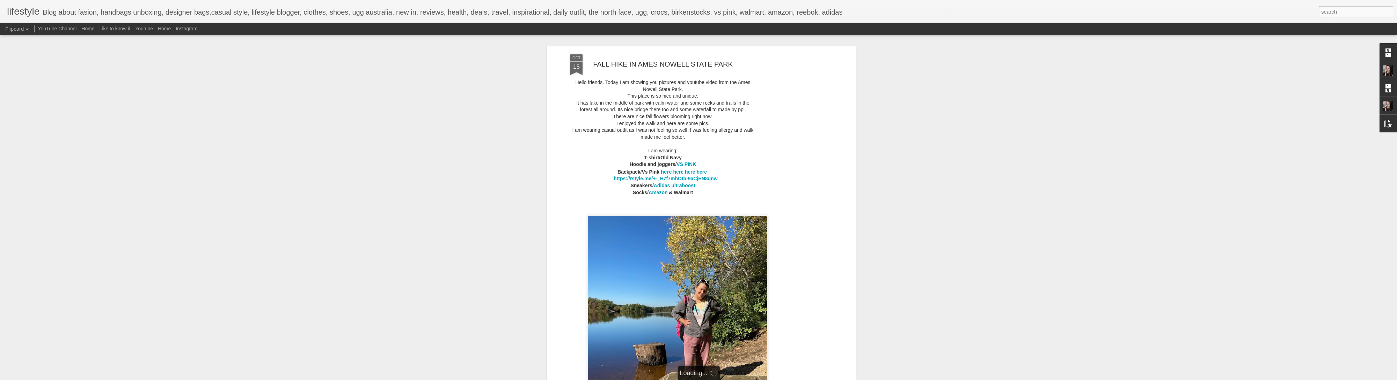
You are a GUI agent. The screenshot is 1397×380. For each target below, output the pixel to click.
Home (87, 28)
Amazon (658, 192)
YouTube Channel (57, 28)
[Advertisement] (794, 164)
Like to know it (115, 28)
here (666, 172)
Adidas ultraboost (674, 185)
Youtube (144, 28)
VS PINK (686, 164)
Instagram (186, 28)
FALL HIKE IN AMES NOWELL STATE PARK (663, 64)
